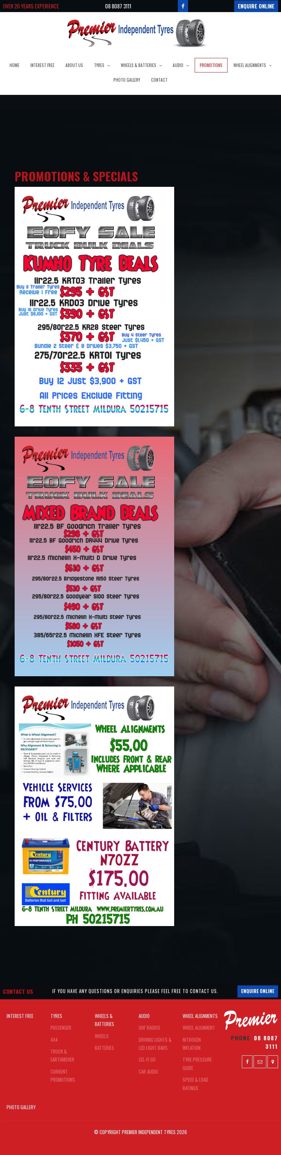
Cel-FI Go (147, 1059)
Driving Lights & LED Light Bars (155, 1043)
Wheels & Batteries (138, 65)
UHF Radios (149, 1027)
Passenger (60, 1027)
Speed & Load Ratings (195, 1083)
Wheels (102, 1036)
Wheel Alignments (249, 65)
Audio (178, 65)
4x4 (54, 1039)
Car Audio (148, 1071)
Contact (159, 80)
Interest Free (42, 65)
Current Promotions (62, 1075)
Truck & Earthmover (62, 1055)
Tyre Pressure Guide (197, 1063)
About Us (74, 65)
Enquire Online (256, 6)
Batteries (104, 1047)
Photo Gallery (126, 80)
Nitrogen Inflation (192, 1043)
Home (14, 65)
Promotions (211, 65)
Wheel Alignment (199, 1027)
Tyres (99, 65)
